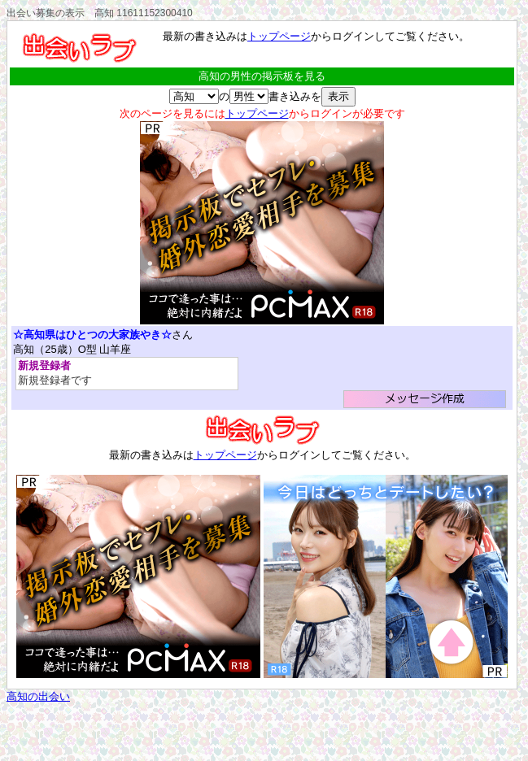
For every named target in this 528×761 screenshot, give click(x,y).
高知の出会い (38, 696)
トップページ (279, 36)
